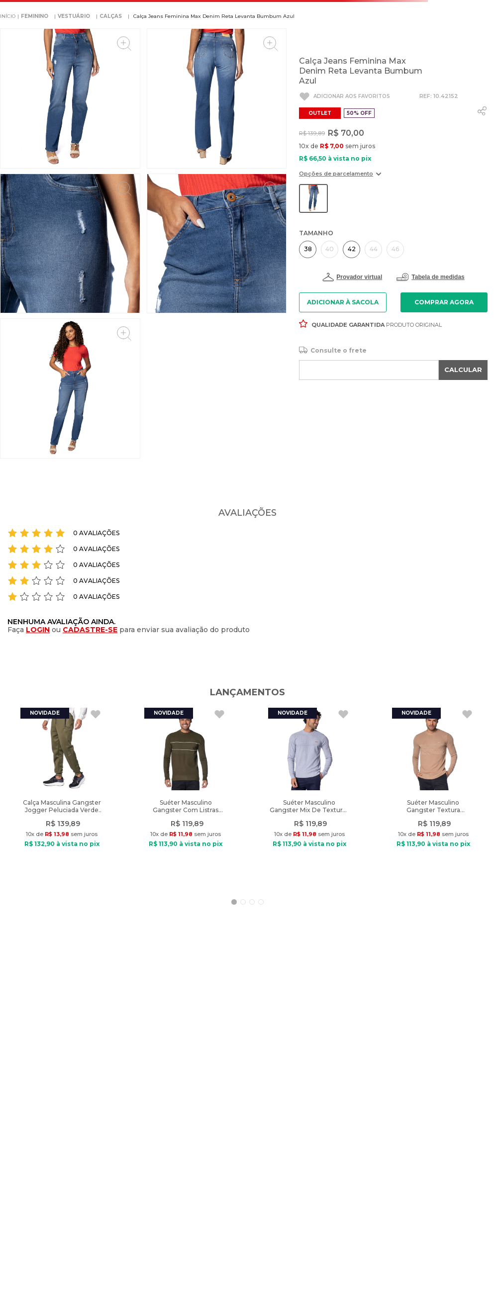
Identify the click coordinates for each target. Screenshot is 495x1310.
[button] (340, 177)
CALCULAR (463, 370)
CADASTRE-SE (90, 629)
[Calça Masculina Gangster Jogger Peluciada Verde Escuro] (61, 796)
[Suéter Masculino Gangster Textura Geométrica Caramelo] (433, 796)
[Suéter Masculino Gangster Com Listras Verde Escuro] (185, 796)
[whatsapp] (482, 110)
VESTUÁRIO (74, 16)
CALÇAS (110, 16)
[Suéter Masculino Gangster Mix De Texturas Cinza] (309, 796)
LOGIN (38, 629)
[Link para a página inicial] (7, 16)
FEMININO (34, 16)
